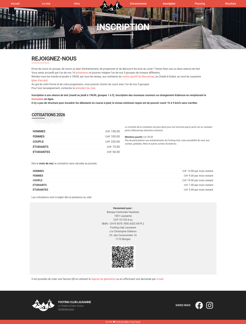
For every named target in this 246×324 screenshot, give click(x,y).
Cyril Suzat (135, 322)
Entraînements (138, 3)
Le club (46, 3)
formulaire (38, 99)
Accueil (15, 3)
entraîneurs (82, 72)
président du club (85, 88)
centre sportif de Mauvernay (138, 76)
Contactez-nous (66, 309)
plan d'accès (39, 80)
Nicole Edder (123, 322)
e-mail (159, 279)
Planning (200, 3)
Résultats (230, 3)
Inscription (169, 3)
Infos (77, 3)
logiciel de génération (103, 279)
